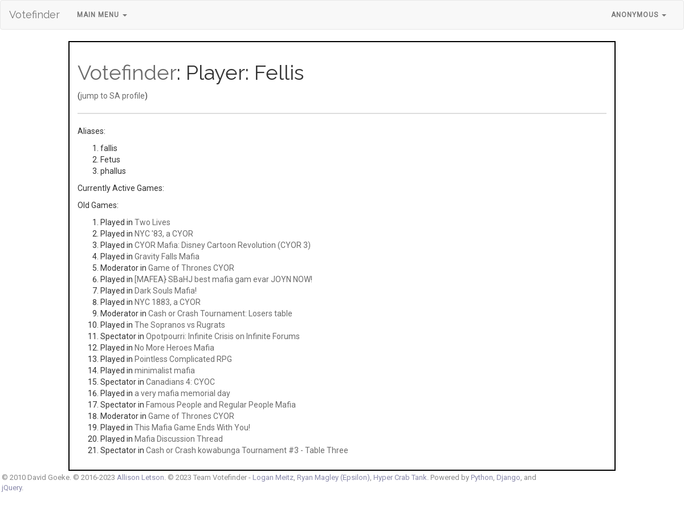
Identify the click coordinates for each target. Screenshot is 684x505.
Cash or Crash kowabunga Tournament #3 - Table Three (247, 450)
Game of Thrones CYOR (191, 267)
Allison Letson (140, 477)
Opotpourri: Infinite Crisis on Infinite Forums (223, 336)
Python (482, 477)
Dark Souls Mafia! (166, 290)
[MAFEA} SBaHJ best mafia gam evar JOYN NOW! (223, 279)
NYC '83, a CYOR (164, 233)
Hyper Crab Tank (400, 477)
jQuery (12, 487)
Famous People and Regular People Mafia (221, 404)
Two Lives (152, 222)
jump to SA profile (112, 95)
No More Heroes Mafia (174, 347)
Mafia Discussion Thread (179, 438)
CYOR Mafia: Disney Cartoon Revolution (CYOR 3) (223, 245)
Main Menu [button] (102, 15)
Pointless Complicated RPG (183, 359)
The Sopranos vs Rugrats (180, 324)
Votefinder (34, 15)
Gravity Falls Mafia (167, 256)
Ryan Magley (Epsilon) (333, 477)
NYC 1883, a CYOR (168, 302)
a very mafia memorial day (182, 393)
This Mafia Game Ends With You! (192, 427)
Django (508, 477)
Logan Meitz (273, 477)
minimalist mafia (165, 370)
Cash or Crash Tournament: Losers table (220, 313)
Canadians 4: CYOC (180, 381)
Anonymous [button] (638, 15)
